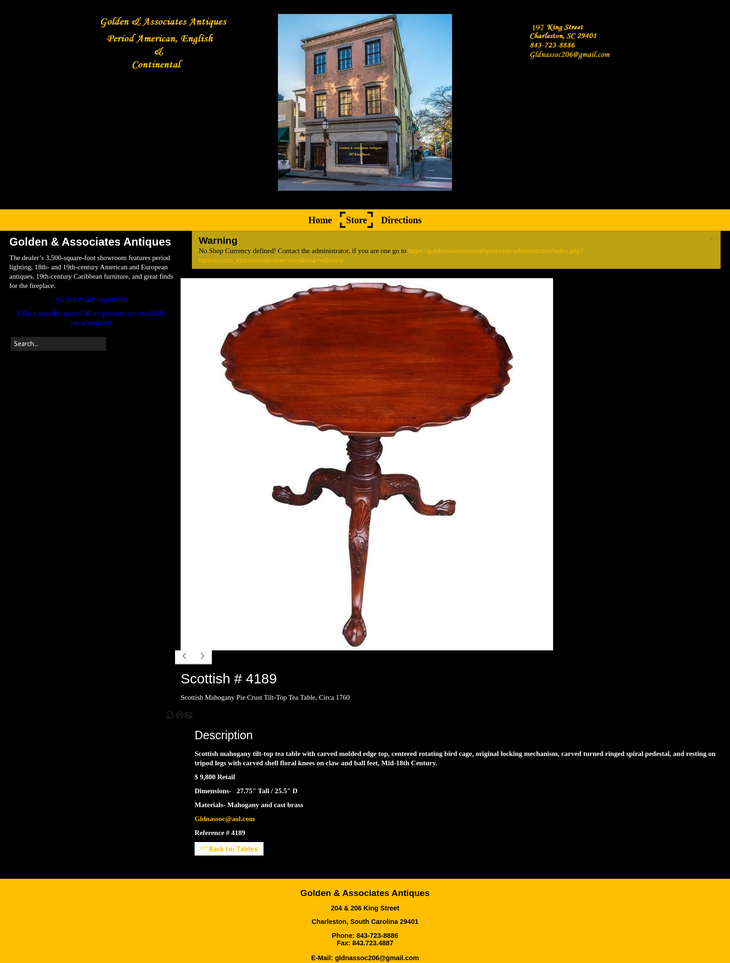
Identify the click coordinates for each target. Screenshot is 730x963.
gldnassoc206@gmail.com (377, 958)
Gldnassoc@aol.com (225, 819)
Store (356, 220)
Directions (401, 220)
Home (320, 220)
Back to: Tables (229, 848)
